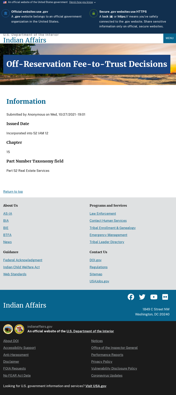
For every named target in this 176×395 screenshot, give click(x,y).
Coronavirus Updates (106, 375)
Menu (170, 38)
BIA (6, 221)
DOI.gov (95, 260)
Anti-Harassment (16, 355)
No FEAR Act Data (17, 375)
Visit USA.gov (95, 386)
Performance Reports (107, 355)
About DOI (11, 341)
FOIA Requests (14, 368)
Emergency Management (108, 235)
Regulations (99, 267)
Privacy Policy (101, 362)
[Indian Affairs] (83, 40)
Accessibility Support (19, 348)
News (7, 242)
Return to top (13, 192)
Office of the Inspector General (114, 348)
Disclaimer (11, 362)
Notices (97, 341)
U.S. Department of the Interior (90, 331)
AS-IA (7, 214)
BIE (5, 228)
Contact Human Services (108, 221)
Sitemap (96, 274)
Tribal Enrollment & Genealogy (113, 228)
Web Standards (14, 274)
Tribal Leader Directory (107, 242)
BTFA (7, 235)
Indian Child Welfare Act (21, 267)
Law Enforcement (103, 214)
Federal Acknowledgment (22, 260)
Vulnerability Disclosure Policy (114, 368)
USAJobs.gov (99, 281)
